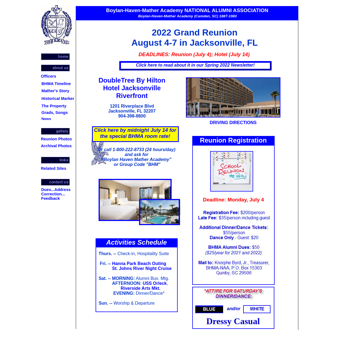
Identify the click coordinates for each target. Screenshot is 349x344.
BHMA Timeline (56, 83)
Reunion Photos (56, 139)
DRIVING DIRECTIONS (233, 122)
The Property (54, 106)
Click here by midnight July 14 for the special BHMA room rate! (135, 133)
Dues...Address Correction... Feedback (56, 194)
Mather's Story (55, 91)
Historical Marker (58, 98)
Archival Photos (56, 146)
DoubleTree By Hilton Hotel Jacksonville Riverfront (132, 88)
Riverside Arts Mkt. (140, 288)
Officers (48, 76)
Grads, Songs (55, 112)
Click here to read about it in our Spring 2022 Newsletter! (195, 65)
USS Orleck (155, 283)
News (46, 119)
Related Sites (53, 168)
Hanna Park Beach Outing (139, 263)
